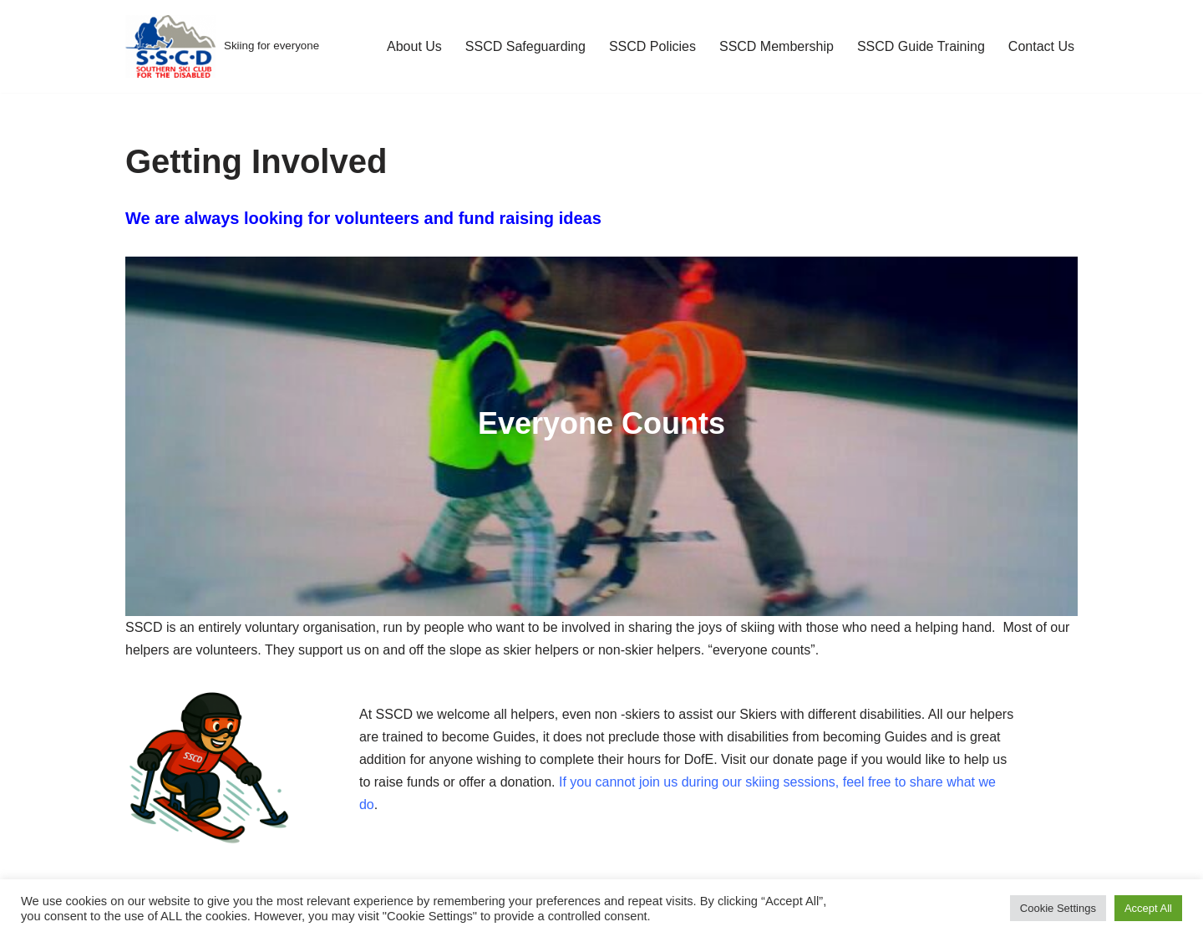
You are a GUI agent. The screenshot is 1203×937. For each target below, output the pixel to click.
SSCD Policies (652, 46)
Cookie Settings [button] (1058, 908)
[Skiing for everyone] (222, 46)
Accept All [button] (1148, 908)
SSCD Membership (776, 46)
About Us (414, 46)
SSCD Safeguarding (525, 46)
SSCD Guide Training (921, 46)
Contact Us (1041, 46)
